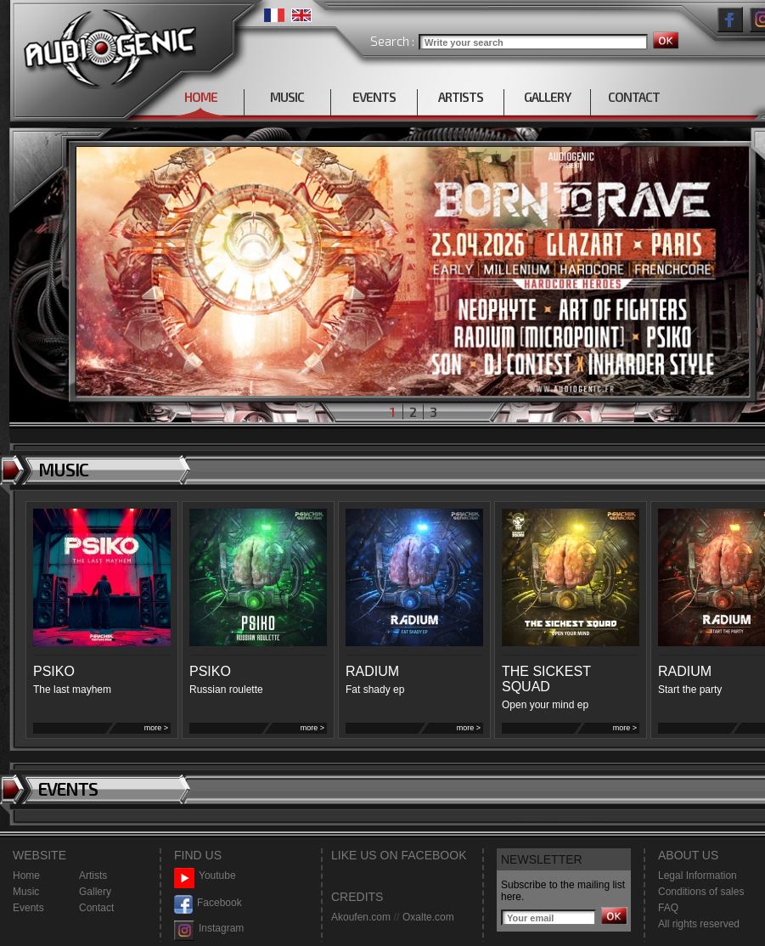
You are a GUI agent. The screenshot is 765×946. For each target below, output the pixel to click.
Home (26, 875)
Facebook (208, 903)
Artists (93, 875)
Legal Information (697, 875)
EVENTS (374, 96)
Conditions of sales (701, 892)
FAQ (668, 908)
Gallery (95, 892)
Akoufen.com (361, 917)
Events (28, 908)
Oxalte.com (428, 917)
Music (26, 892)
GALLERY (547, 96)
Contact (96, 908)
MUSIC (287, 96)
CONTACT (634, 96)
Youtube (205, 876)
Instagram (209, 929)
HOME (200, 96)
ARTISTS (460, 96)
